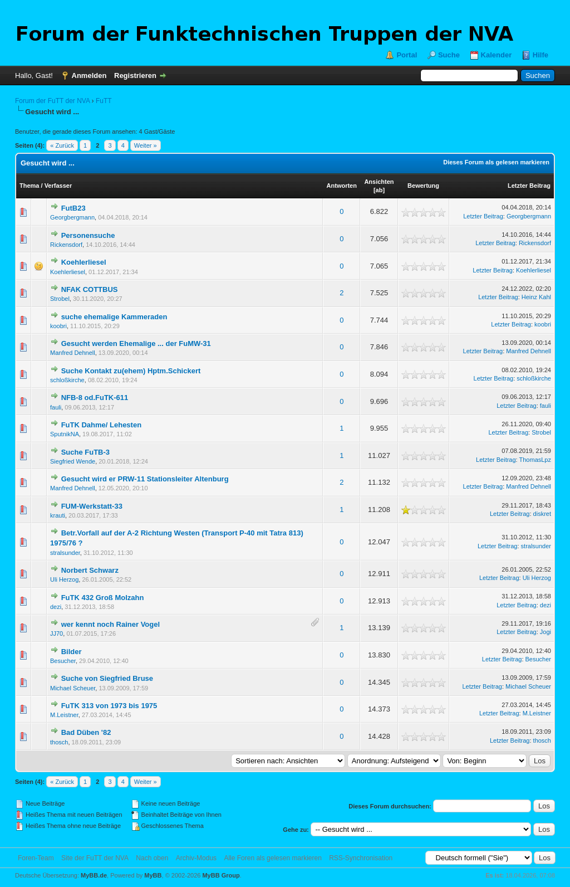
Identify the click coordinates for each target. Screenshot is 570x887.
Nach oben (152, 858)
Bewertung (423, 185)
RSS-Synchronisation (360, 858)
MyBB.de (94, 875)
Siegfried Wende (72, 461)
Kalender (496, 55)
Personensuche (88, 235)
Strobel (60, 298)
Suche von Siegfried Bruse (107, 678)
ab (379, 190)
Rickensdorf (66, 244)
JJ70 (56, 633)
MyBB (152, 875)
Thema (29, 185)
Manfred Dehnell (72, 352)
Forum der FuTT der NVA (52, 101)
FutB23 (73, 208)
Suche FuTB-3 (85, 452)
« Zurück (62, 145)
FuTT (104, 101)
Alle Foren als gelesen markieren (272, 858)
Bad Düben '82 (86, 732)
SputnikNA (64, 434)
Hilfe (540, 55)
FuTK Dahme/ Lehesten (101, 425)
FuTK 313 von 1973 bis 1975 (109, 705)
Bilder (71, 651)
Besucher (63, 660)
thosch (59, 742)
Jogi (545, 631)
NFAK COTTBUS (89, 289)
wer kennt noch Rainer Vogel (110, 624)
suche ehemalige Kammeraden (114, 317)
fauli (55, 407)
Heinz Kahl (536, 297)
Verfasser (58, 185)
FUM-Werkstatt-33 (91, 506)
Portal (406, 55)
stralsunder (65, 552)
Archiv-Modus (196, 858)
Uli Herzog (64, 579)
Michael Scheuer (72, 688)
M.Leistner (64, 714)
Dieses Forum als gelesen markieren (496, 162)
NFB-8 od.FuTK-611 (95, 397)
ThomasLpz (535, 459)
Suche (449, 55)
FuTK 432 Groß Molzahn (102, 597)
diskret (542, 513)
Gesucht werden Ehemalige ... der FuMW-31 (136, 343)
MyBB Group (220, 875)
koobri (58, 326)
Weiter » (145, 145)
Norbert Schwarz (90, 570)
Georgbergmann (72, 217)
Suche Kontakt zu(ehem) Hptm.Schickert (131, 371)
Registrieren (135, 75)
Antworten (342, 185)
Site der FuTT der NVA (95, 858)
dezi (55, 606)
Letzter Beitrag (529, 185)
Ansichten (379, 181)
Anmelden (89, 75)
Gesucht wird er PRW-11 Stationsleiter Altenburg (145, 479)
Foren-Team (36, 858)
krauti (57, 515)
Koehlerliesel (83, 262)
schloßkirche (67, 380)
